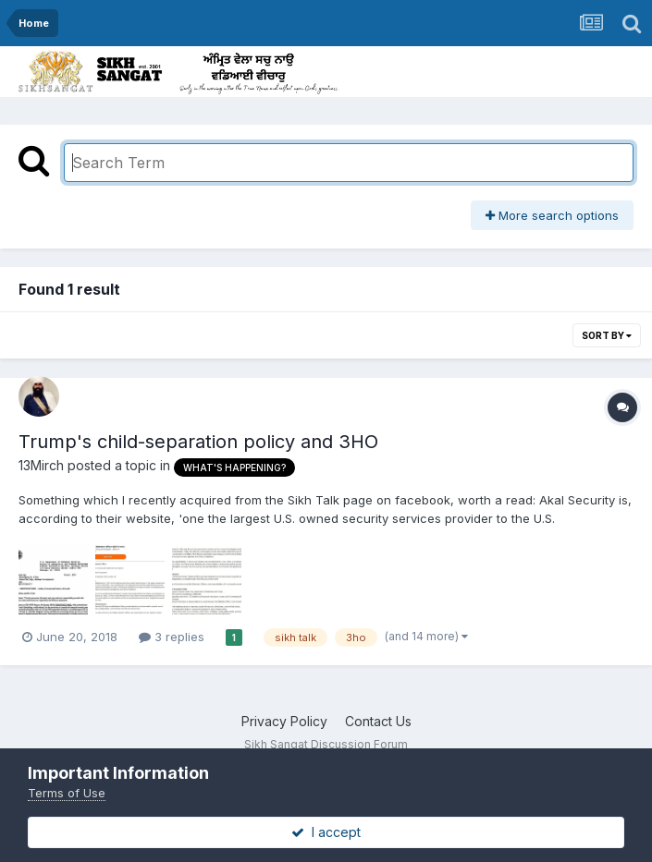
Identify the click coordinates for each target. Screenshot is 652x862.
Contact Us (378, 721)
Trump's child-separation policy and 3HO (198, 442)
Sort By (607, 335)
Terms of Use (66, 792)
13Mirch (41, 465)
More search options (552, 215)
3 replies (171, 636)
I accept (326, 832)
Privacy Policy (284, 721)
